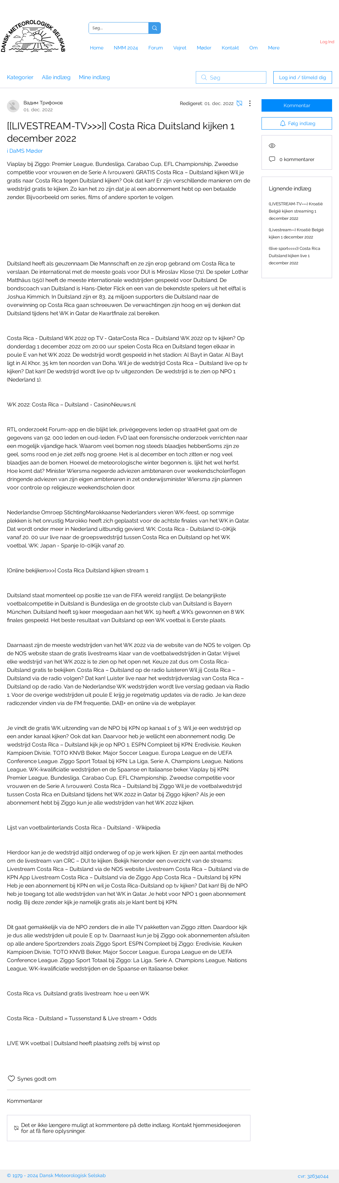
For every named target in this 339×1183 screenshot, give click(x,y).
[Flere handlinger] (246, 103)
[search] (231, 77)
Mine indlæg (94, 77)
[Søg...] (113, 28)
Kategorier (20, 77)
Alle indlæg (56, 77)
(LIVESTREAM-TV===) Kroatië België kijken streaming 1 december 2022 (296, 211)
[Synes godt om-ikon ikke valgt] (11, 1078)
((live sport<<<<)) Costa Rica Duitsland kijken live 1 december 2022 (294, 255)
